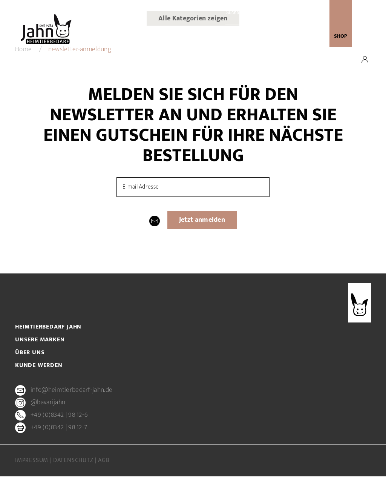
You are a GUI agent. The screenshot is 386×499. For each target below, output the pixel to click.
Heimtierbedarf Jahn (48, 327)
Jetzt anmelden (202, 220)
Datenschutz (74, 460)
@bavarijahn (48, 403)
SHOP (340, 36)
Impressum (32, 460)
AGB (103, 460)
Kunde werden (235, 36)
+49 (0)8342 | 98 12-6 (59, 415)
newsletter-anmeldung (289, 36)
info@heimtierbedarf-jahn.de (71, 390)
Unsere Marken (193, 36)
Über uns (157, 36)
